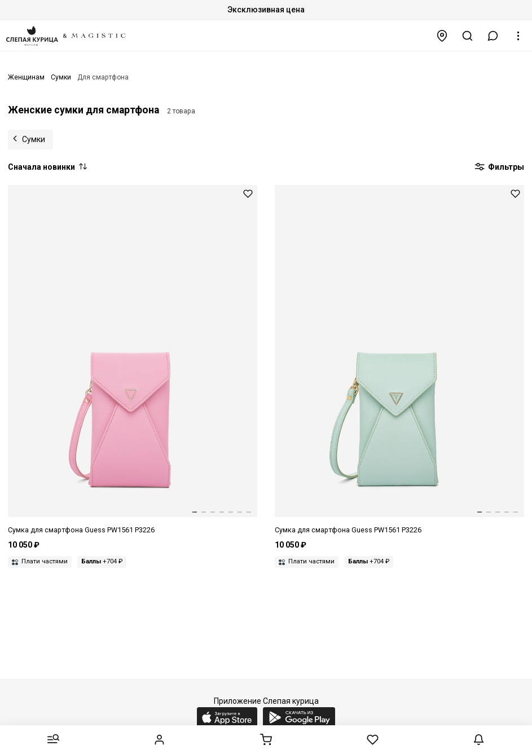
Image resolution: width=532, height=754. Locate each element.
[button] (493, 36)
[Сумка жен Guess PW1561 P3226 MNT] (399, 360)
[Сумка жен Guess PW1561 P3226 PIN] (132, 360)
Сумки (33, 139)
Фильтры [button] (499, 167)
